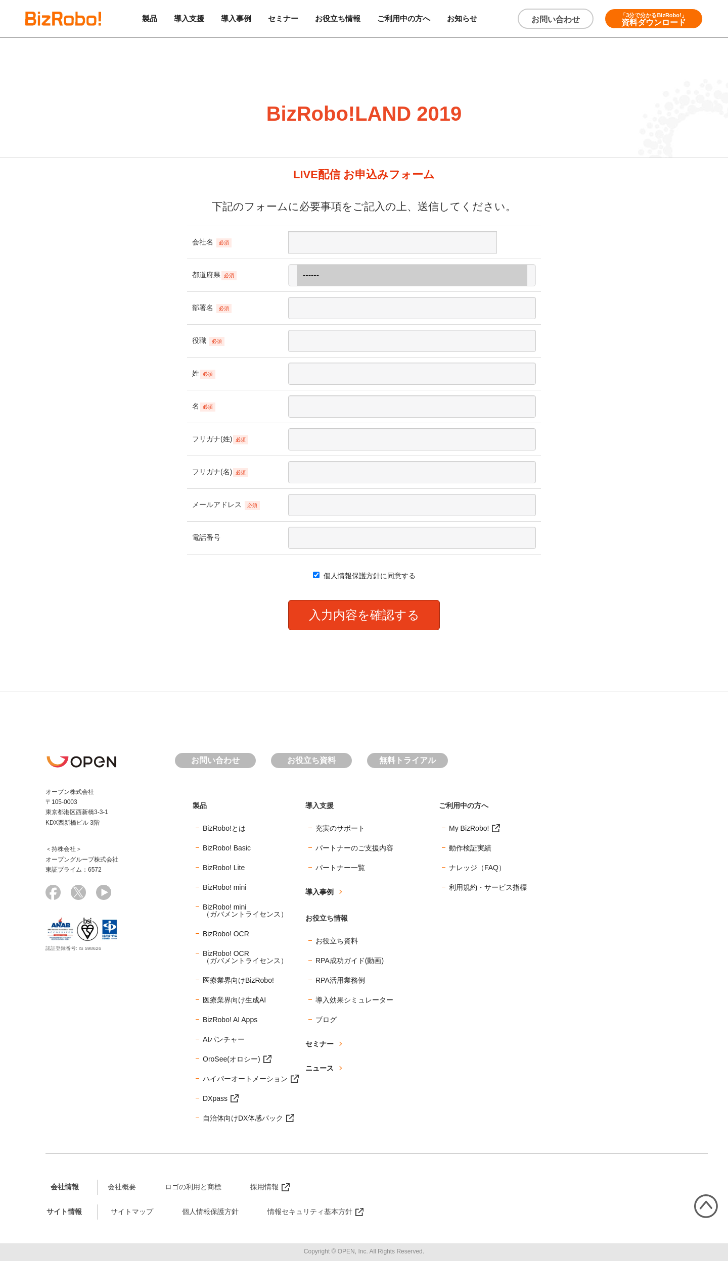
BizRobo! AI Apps (230, 1020)
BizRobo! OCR (226, 934)
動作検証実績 (470, 848)
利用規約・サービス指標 (488, 887)
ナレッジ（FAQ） (477, 868)
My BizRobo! (469, 828)
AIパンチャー (224, 1039)
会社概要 (122, 1187)
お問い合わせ (555, 19)
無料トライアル (407, 760)
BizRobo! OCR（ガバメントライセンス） (245, 957)
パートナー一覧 (340, 868)
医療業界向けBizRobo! (238, 980)
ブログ (326, 1020)
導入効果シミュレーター (354, 1000)
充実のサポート (340, 828)
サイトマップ (132, 1211)
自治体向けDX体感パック (243, 1118)
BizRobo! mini (224, 887)
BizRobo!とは (224, 828)
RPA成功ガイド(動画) (349, 960)
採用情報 (264, 1187)
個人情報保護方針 (352, 576)
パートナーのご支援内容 (354, 848)
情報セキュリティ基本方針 (309, 1211)
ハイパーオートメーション (245, 1079)
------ (412, 275)
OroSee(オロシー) (231, 1059)
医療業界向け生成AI (234, 1000)
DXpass (215, 1098)
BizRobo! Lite (224, 868)
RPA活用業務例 (340, 980)
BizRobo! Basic (227, 848)
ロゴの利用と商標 (193, 1187)
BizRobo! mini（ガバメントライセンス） (245, 910)
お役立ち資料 (311, 760)
